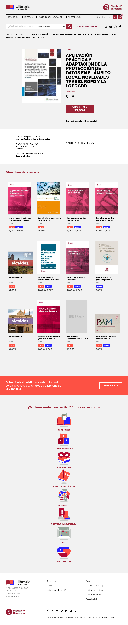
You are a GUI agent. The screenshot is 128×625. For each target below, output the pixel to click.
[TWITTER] (106, 27)
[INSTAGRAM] (116, 27)
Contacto (49, 585)
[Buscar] (69, 26)
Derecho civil (91, 121)
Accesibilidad (91, 599)
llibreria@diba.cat (13, 596)
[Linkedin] (66, 611)
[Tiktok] (76, 611)
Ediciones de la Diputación (56, 590)
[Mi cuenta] (115, 17)
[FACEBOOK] (120, 27)
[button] (120, 17)
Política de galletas (93, 594)
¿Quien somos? (52, 581)
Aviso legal (90, 581)
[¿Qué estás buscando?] (21, 26)
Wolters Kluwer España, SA (37, 139)
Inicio (8, 34)
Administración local (75, 121)
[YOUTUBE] (111, 27)
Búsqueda (86, 27)
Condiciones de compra (95, 585)
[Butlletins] (71, 611)
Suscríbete (111, 385)
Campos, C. (28, 136)
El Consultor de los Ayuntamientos (29, 154)
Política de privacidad (94, 590)
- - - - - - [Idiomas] (104, 17)
